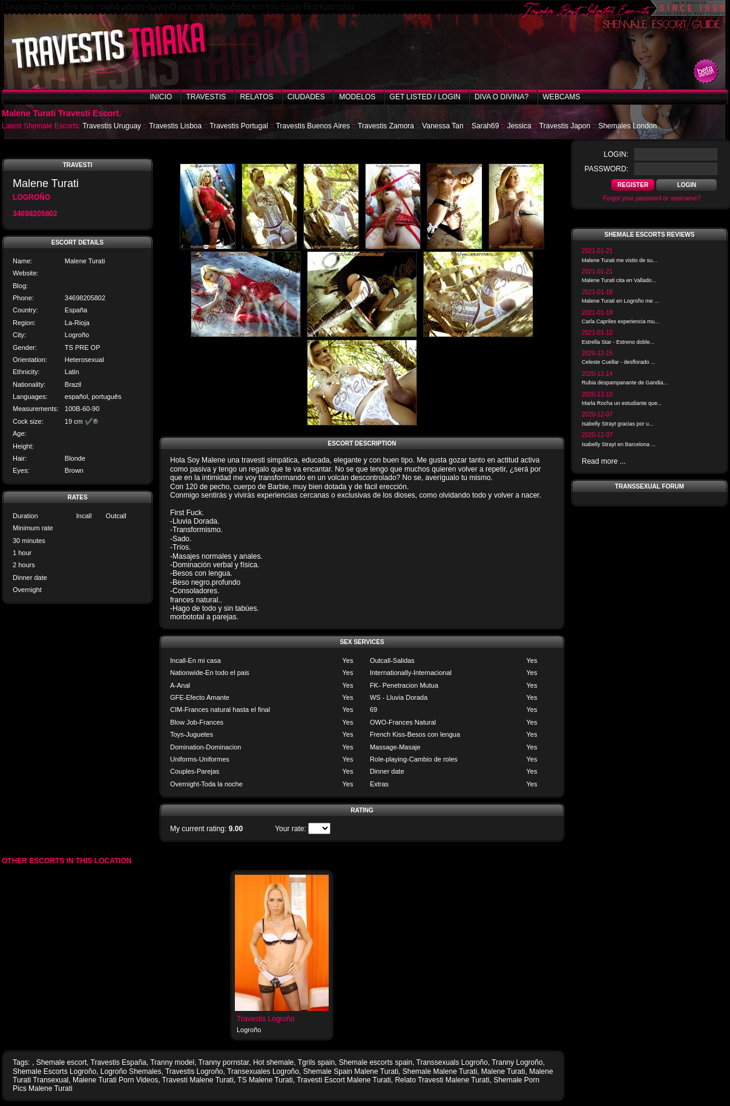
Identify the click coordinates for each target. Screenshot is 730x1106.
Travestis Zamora (386, 126)
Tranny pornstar (224, 1062)
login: (615, 154)
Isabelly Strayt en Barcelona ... (619, 444)
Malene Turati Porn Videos (115, 1080)
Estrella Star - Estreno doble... (618, 342)
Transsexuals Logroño (452, 1062)
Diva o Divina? (501, 97)
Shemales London (627, 126)
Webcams (561, 97)
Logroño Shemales (131, 1071)
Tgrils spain (316, 1062)
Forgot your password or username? (651, 198)
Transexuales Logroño (263, 1071)
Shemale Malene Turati (440, 1071)
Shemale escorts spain (375, 1062)
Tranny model (172, 1062)
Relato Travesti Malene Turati (442, 1080)
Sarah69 (485, 126)
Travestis (206, 97)
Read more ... (604, 461)
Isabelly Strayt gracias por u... (618, 424)
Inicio (161, 97)
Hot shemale (273, 1062)
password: (606, 169)
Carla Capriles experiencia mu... (620, 321)
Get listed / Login (425, 97)
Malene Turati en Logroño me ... (620, 301)
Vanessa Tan (442, 126)
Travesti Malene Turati (198, 1080)
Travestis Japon (564, 126)
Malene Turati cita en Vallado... (619, 280)
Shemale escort (61, 1062)
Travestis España (118, 1062)
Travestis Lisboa (175, 126)
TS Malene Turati (264, 1080)
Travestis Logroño (266, 1019)
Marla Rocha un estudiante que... (622, 403)
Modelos (357, 97)
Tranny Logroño (517, 1062)
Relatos (257, 97)
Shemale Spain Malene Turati (350, 1071)
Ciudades (306, 97)
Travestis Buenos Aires (313, 126)
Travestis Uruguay (111, 126)
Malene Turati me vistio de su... (619, 260)
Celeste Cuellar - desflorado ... (619, 362)
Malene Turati (503, 1071)
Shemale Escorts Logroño (54, 1071)
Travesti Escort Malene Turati (344, 1080)
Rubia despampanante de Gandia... (625, 383)
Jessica (519, 126)
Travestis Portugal (238, 126)
